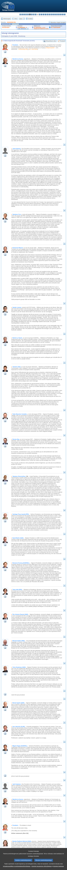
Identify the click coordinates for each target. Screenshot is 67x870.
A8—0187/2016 (33, 49)
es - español (22, 14)
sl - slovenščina (61, 14)
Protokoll (62, 41)
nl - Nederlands (51, 14)
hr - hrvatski (39, 14)
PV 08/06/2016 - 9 (22, 27)
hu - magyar (47, 14)
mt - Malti (49, 14)
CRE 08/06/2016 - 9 (23, 28)
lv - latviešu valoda (43, 14)
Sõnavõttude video (51, 41)
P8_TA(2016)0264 (55, 27)
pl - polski (53, 14)
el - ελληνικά (32, 14)
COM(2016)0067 (50, 48)
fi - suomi (63, 14)
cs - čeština (24, 14)
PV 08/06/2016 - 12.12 (39, 27)
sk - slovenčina (59, 14)
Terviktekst (30, 18)
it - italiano (41, 14)
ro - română (57, 14)
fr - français (35, 14)
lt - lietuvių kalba (45, 14)
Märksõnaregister (7, 18)
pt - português (55, 14)
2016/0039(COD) (11, 22)
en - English (34, 14)
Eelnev (15, 18)
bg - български (20, 14)
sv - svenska (64, 14)
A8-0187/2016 (5, 27)
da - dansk (26, 14)
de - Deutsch (28, 14)
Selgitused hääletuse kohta (41, 28)
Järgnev (21, 18)
